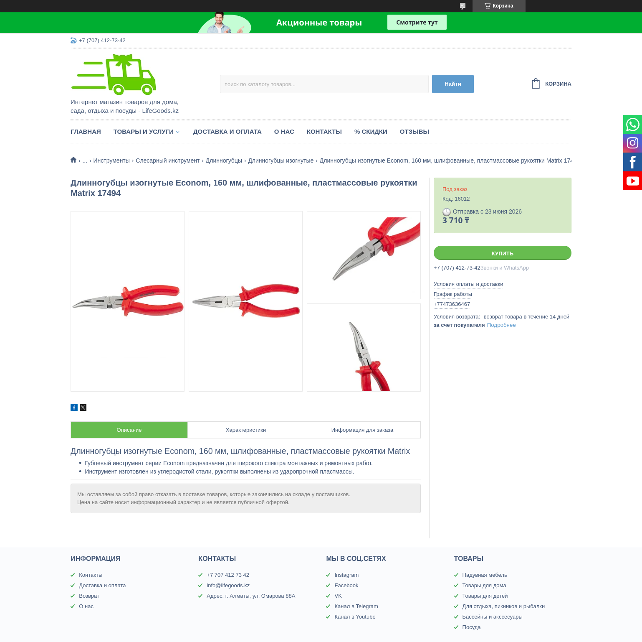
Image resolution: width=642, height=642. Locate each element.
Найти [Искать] (453, 84)
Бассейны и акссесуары (493, 617)
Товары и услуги (144, 131)
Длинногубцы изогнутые (280, 160)
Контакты (324, 131)
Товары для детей (485, 596)
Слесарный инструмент (168, 160)
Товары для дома (484, 585)
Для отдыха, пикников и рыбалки (504, 606)
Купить (502, 253)
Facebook (346, 585)
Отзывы (414, 131)
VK (337, 596)
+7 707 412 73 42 (228, 575)
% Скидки (370, 131)
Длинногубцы (224, 160)
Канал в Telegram (356, 606)
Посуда (472, 627)
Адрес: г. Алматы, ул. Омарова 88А (251, 596)
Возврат (89, 596)
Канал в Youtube (354, 617)
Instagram (346, 575)
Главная (86, 131)
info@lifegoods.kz (228, 585)
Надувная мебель (485, 575)
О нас (284, 131)
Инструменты (112, 160)
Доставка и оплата (227, 131)
